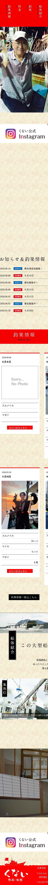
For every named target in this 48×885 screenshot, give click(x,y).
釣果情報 (41, 868)
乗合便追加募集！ (33, 268)
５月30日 (29, 310)
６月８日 (29, 275)
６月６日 (29, 289)
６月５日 (29, 296)
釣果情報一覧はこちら (24, 597)
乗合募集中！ (31, 282)
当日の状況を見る (20, 428)
